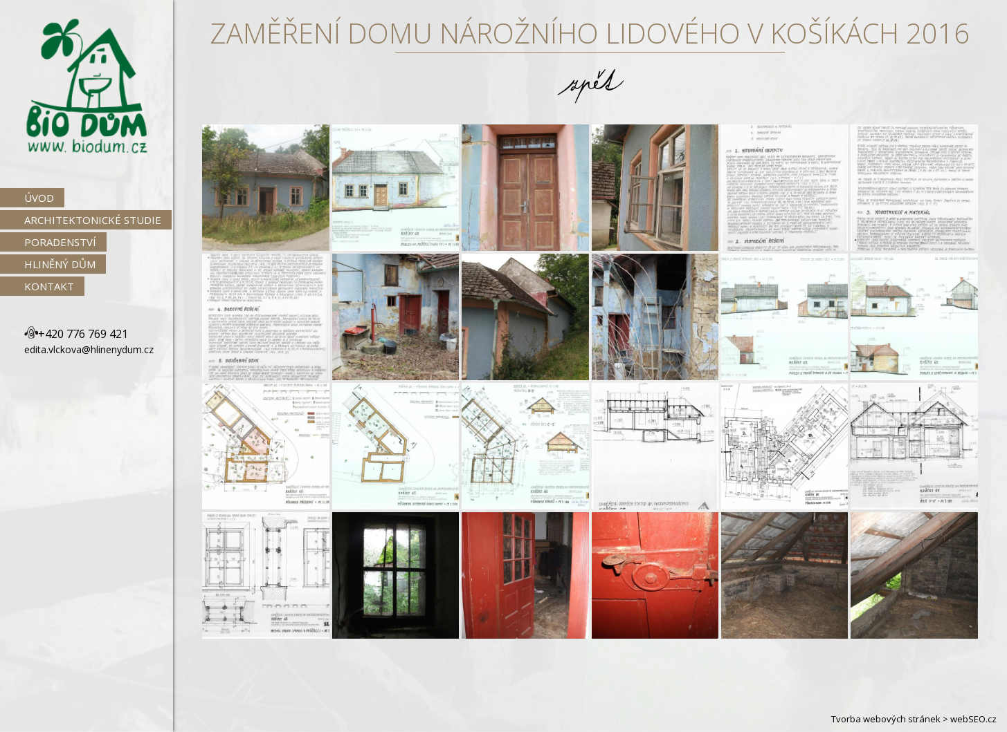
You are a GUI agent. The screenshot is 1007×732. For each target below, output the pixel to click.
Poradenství (60, 242)
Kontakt (49, 286)
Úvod (39, 198)
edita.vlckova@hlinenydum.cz (89, 349)
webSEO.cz (973, 719)
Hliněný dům (60, 264)
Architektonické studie (92, 220)
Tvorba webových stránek (886, 719)
